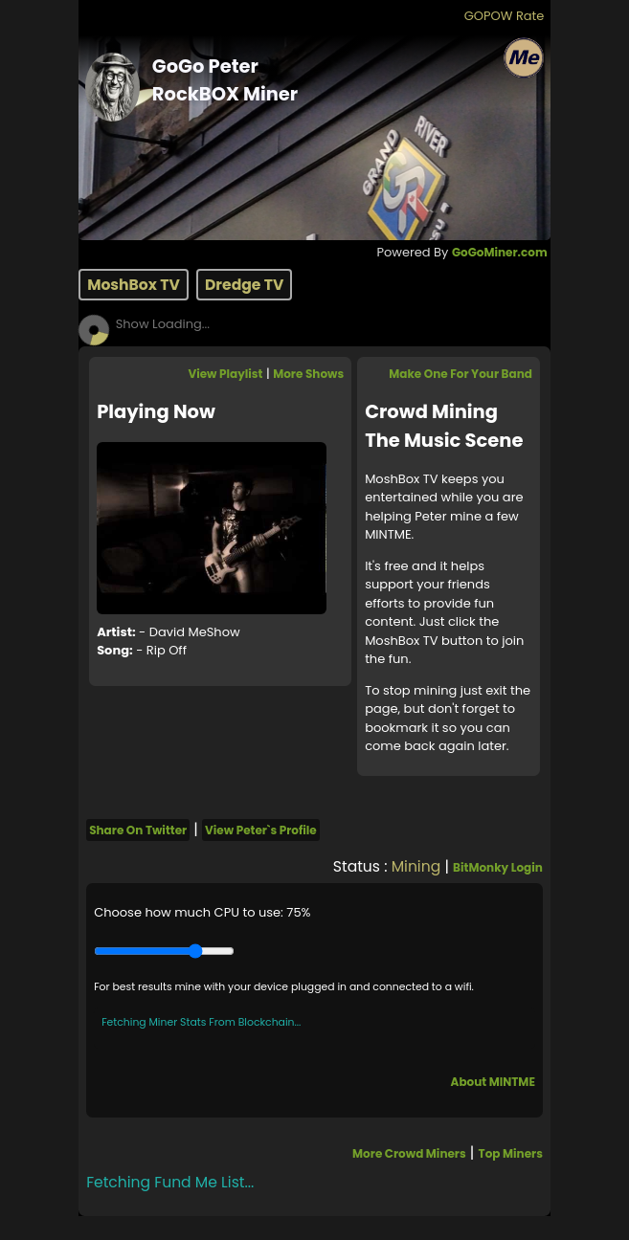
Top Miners (511, 1153)
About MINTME (493, 1082)
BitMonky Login (498, 867)
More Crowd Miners (409, 1153)
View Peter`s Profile (261, 830)
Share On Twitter (138, 830)
